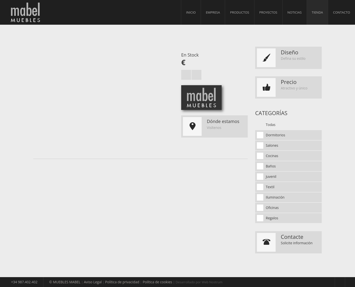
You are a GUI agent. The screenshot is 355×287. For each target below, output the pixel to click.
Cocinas (272, 155)
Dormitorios (275, 135)
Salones (272, 145)
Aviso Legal (93, 282)
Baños (271, 166)
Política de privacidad (122, 282)
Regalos (272, 218)
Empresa (213, 12)
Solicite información (297, 243)
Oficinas (272, 207)
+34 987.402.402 (24, 282)
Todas (270, 124)
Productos (239, 12)
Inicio (191, 12)
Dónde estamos (223, 121)
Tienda (317, 12)
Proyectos (268, 12)
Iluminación (275, 197)
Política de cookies (157, 282)
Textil (270, 186)
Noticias (294, 12)
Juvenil (271, 176)
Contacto (341, 12)
